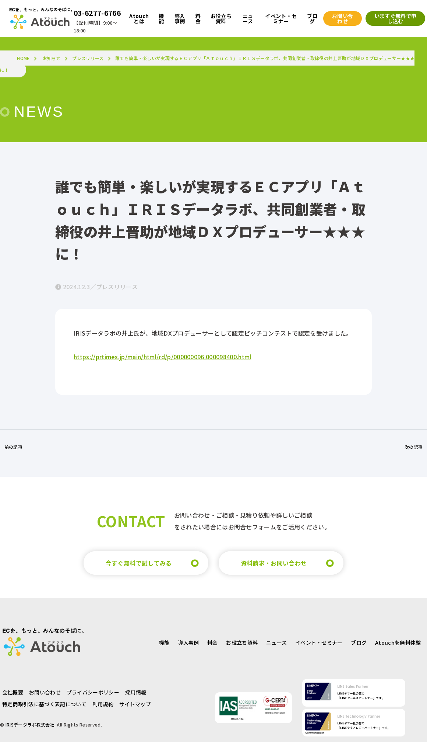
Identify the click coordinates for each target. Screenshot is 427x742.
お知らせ (52, 58)
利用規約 (102, 704)
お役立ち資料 (242, 642)
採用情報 (135, 692)
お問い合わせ (45, 692)
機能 (164, 642)
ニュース (276, 642)
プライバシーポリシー (93, 692)
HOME (23, 58)
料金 (212, 642)
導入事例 (188, 642)
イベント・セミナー (319, 642)
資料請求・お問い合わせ (274, 563)
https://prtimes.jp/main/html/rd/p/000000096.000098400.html (162, 356)
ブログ (359, 642)
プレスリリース (87, 58)
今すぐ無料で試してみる (139, 563)
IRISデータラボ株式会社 (30, 724)
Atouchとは (139, 18)
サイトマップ (135, 704)
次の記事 (414, 447)
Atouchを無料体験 (398, 642)
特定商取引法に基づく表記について (44, 704)
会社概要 (12, 692)
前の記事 (13, 447)
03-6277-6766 (97, 13)
